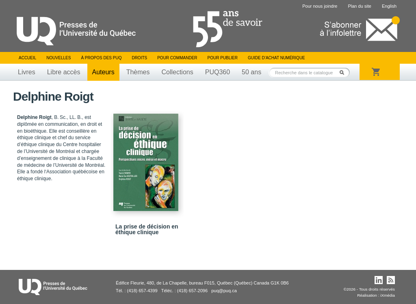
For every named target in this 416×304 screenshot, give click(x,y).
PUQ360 (217, 72)
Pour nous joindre (319, 6)
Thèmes (138, 72)
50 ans (251, 72)
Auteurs (103, 72)
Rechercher (344, 72)
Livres (26, 72)
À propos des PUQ (101, 58)
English (389, 6)
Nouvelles (58, 58)
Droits (139, 58)
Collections (177, 72)
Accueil (27, 58)
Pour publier (223, 58)
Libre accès (63, 72)
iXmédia (387, 295)
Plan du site (359, 6)
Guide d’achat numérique (276, 58)
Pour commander (177, 58)
